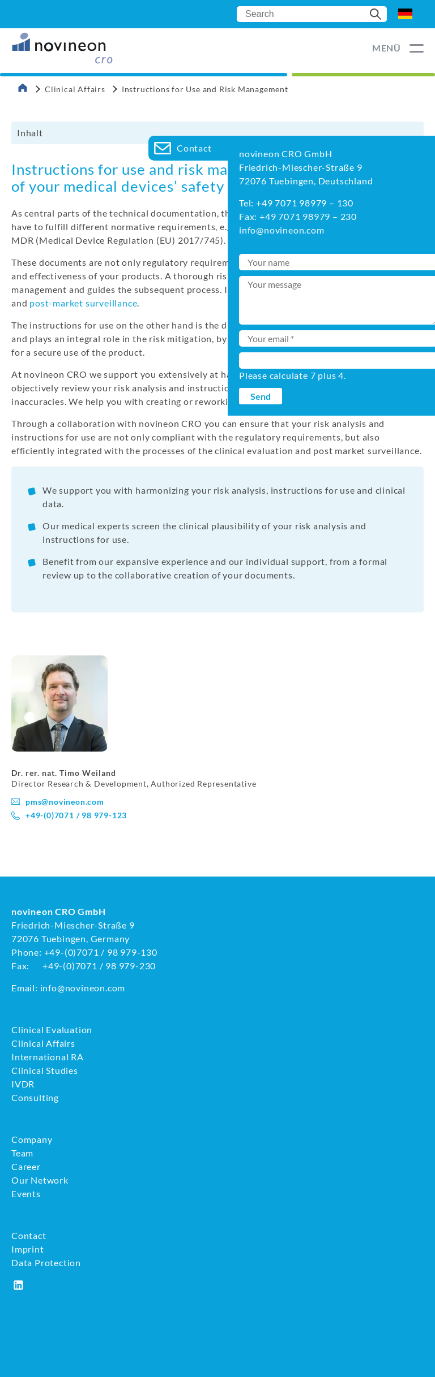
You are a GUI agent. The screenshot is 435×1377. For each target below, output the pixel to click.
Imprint (27, 1249)
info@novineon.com (83, 987)
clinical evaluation (378, 289)
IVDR (23, 1083)
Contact (28, 1235)
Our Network (40, 1180)
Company (32, 1139)
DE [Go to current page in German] (405, 14)
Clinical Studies (44, 1070)
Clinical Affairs (75, 89)
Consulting (35, 1097)
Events (26, 1193)
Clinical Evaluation (51, 1029)
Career (26, 1166)
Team (22, 1152)
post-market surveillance (83, 302)
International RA (47, 1056)
